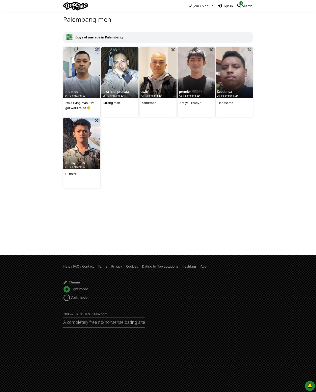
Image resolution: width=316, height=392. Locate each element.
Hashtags (189, 266)
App (204, 266)
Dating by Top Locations (160, 266)
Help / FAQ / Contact (78, 266)
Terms (102, 266)
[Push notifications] (310, 386)
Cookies (132, 266)
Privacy (116, 266)
